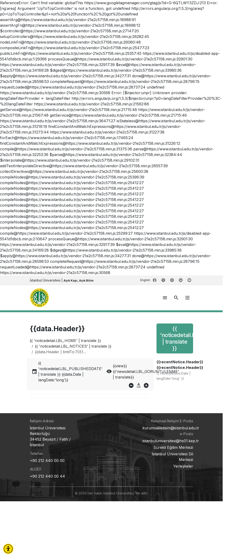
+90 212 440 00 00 (47, 460)
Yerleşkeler (183, 466)
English (145, 280)
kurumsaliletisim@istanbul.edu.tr (170, 428)
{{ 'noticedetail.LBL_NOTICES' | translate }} (73, 346)
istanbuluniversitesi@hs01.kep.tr (170, 440)
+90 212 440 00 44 (47, 476)
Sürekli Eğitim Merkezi (173, 447)
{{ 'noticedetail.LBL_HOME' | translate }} (65, 340)
